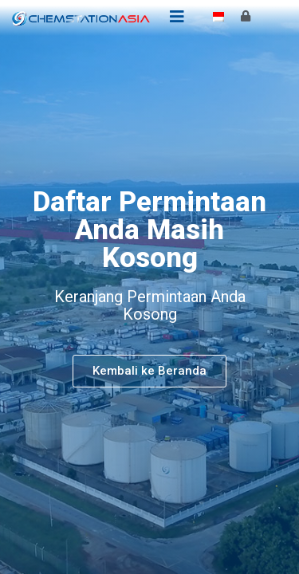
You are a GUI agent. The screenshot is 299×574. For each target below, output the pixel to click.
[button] (149, 371)
